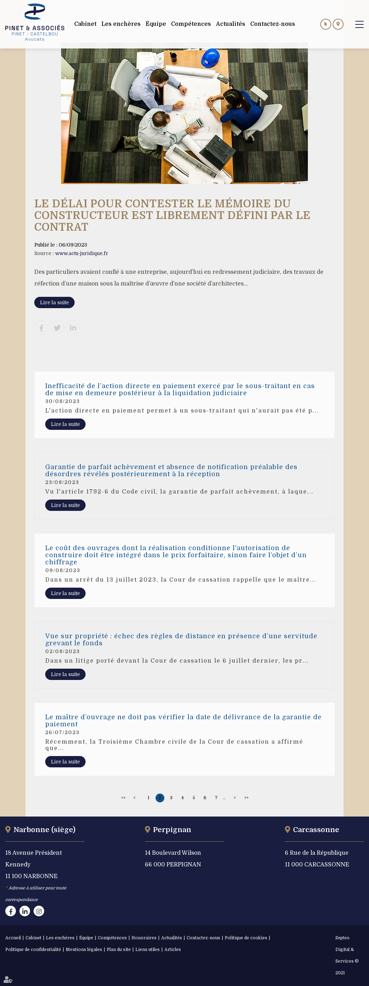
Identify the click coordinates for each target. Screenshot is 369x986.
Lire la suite (54, 302)
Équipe (86, 937)
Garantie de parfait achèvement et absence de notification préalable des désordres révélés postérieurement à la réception (171, 470)
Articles (172, 949)
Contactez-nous (203, 937)
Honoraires (144, 937)
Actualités (171, 937)
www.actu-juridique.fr (81, 253)
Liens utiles (147, 949)
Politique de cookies (246, 937)
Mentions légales (84, 949)
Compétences (112, 937)
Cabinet (33, 937)
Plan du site (119, 949)
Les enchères (60, 937)
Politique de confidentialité (33, 949)
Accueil (13, 937)
